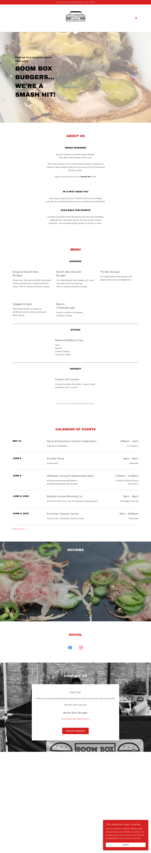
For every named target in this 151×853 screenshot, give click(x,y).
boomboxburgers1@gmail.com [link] (75, 668)
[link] (75, 18)
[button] (136, 18)
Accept (125, 845)
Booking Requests (75, 680)
